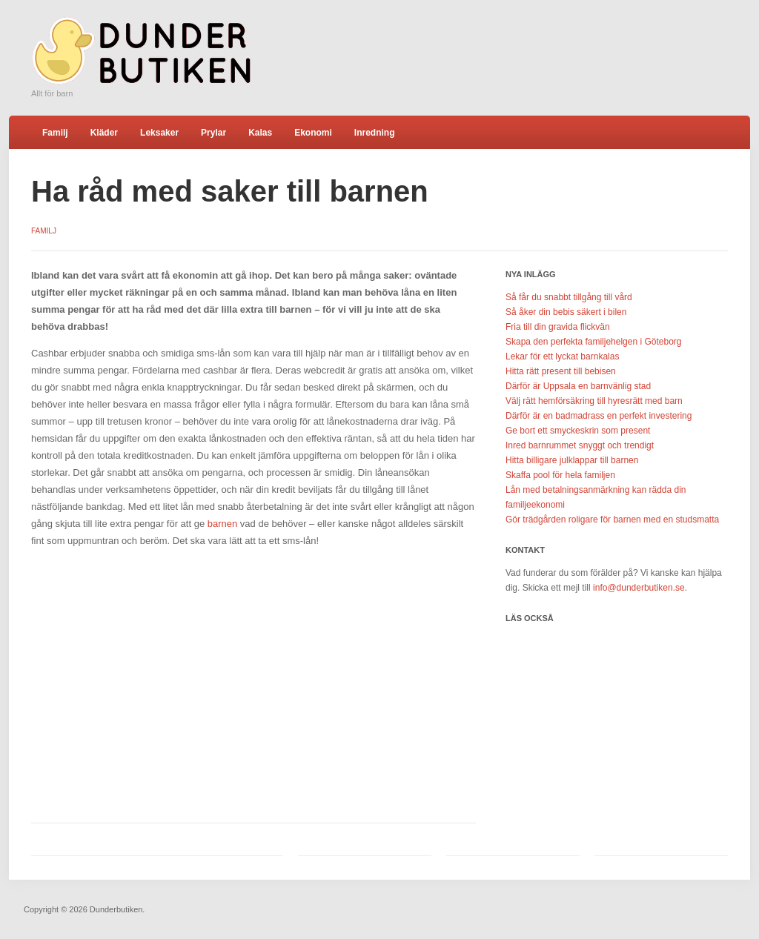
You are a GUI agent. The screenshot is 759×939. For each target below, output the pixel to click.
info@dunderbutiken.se (639, 588)
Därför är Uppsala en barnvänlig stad (578, 386)
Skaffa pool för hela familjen (560, 475)
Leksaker (159, 132)
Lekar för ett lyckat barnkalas (562, 356)
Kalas (260, 132)
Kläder (104, 132)
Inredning (374, 132)
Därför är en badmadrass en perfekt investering (599, 416)
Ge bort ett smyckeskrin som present (578, 430)
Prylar (213, 132)
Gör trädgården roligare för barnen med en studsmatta (612, 519)
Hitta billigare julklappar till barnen (572, 460)
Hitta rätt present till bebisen (561, 371)
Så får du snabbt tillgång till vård (569, 297)
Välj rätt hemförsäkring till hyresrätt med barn (594, 401)
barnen (224, 523)
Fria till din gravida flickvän (558, 327)
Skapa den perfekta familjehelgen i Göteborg (594, 341)
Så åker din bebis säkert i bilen (566, 312)
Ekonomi (313, 132)
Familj (55, 132)
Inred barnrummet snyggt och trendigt (580, 445)
